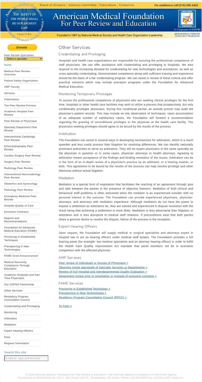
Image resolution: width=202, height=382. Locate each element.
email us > (178, 377)
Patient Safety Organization (21, 80)
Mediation (10, 324)
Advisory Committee (82, 5)
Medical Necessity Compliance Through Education (17, 265)
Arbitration (10, 318)
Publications (107, 5)
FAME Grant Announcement (21, 255)
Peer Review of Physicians (20, 121)
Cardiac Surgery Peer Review (22, 155)
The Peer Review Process (20, 105)
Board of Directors (53, 5)
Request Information (16, 343)
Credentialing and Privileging (22, 306)
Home (7, 64)
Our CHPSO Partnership (19, 284)
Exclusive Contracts (16, 211)
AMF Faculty (12, 86)
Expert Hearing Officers (18, 330)
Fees (7, 337)
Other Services (13, 290)
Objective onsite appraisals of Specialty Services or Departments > (103, 267)
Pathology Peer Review (18, 189)
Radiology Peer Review (18, 168)
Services (9, 93)
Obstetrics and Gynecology (20, 183)
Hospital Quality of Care (19, 205)
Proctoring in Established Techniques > (84, 288)
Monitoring (10, 312)
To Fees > (65, 306)
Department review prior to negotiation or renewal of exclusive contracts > (108, 276)
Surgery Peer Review (17, 161)
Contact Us (126, 5)
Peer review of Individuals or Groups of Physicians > (93, 263)
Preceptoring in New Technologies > (82, 293)
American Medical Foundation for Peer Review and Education (110, 35)
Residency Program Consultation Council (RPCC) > (93, 297)
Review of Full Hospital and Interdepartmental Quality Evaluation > (103, 271)
